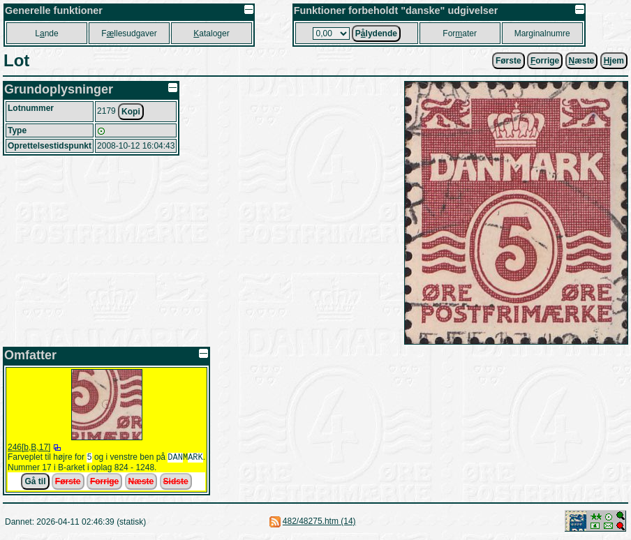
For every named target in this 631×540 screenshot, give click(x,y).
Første (508, 61)
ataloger (211, 33)
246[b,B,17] (29, 447)
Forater (460, 33)
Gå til (34, 483)
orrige (544, 61)
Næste (141, 483)
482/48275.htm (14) (319, 522)
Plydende (376, 33)
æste (582, 61)
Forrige (104, 483)
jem (614, 61)
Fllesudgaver (128, 33)
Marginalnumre (542, 33)
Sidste (175, 483)
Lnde (46, 33)
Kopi (130, 112)
